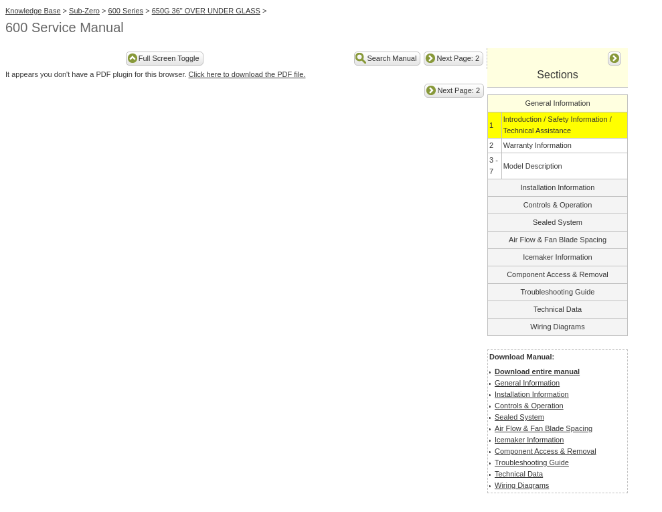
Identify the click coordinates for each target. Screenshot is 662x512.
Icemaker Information (557, 257)
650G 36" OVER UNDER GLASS (206, 11)
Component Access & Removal (557, 274)
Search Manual (391, 58)
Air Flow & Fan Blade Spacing (557, 240)
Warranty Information (537, 145)
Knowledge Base (33, 11)
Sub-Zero (84, 11)
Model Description (532, 166)
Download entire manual (537, 371)
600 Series (126, 11)
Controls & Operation (557, 205)
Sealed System (557, 222)
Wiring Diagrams (557, 327)
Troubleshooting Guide (558, 292)
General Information (557, 103)
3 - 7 (493, 165)
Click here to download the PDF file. (247, 74)
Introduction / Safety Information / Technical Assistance (557, 125)
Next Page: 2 (457, 58)
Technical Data (557, 309)
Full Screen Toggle (169, 58)
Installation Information (558, 187)
